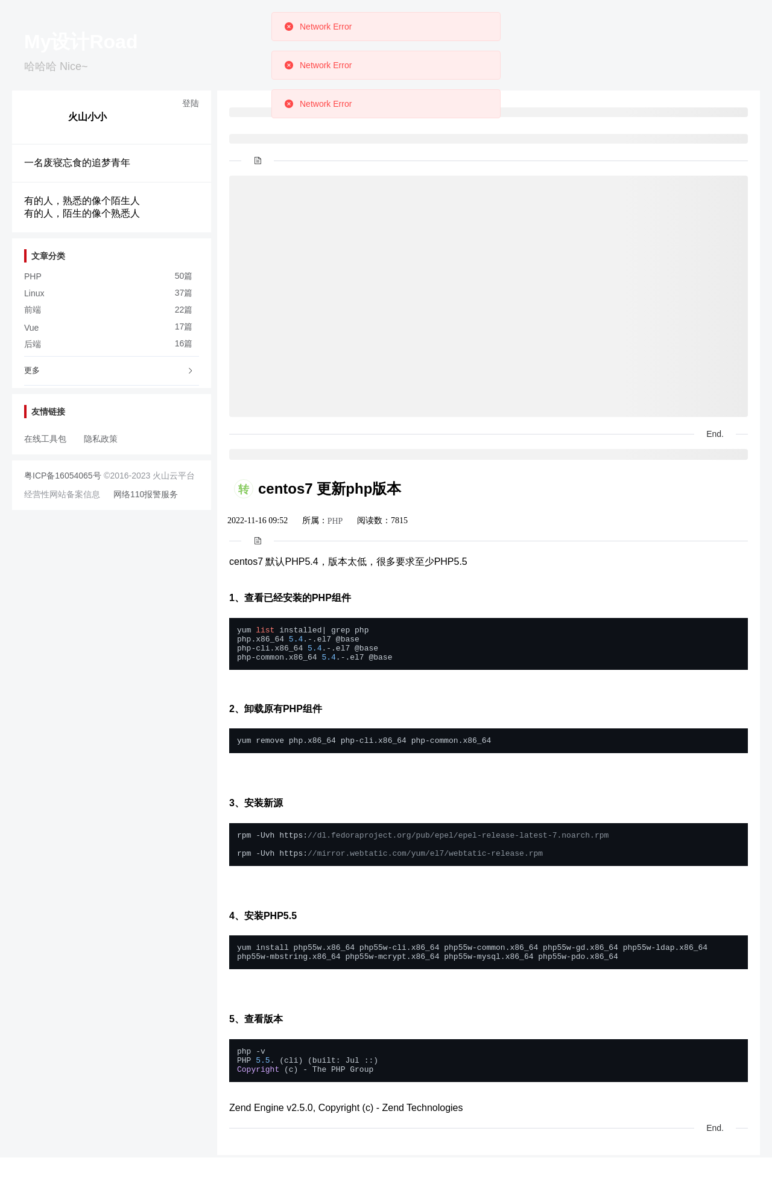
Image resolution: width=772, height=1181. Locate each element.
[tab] (111, 371)
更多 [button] (109, 370)
